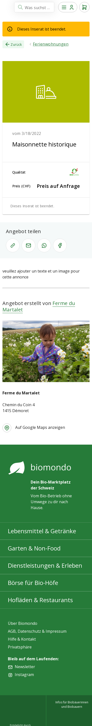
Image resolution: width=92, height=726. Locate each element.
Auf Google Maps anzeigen (40, 427)
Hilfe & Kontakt (22, 639)
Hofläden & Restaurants (40, 600)
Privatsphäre (20, 647)
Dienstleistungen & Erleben (45, 565)
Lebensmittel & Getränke (42, 531)
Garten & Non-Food (34, 548)
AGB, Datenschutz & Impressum (37, 631)
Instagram (24, 674)
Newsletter (25, 666)
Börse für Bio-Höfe (33, 583)
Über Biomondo (22, 623)
